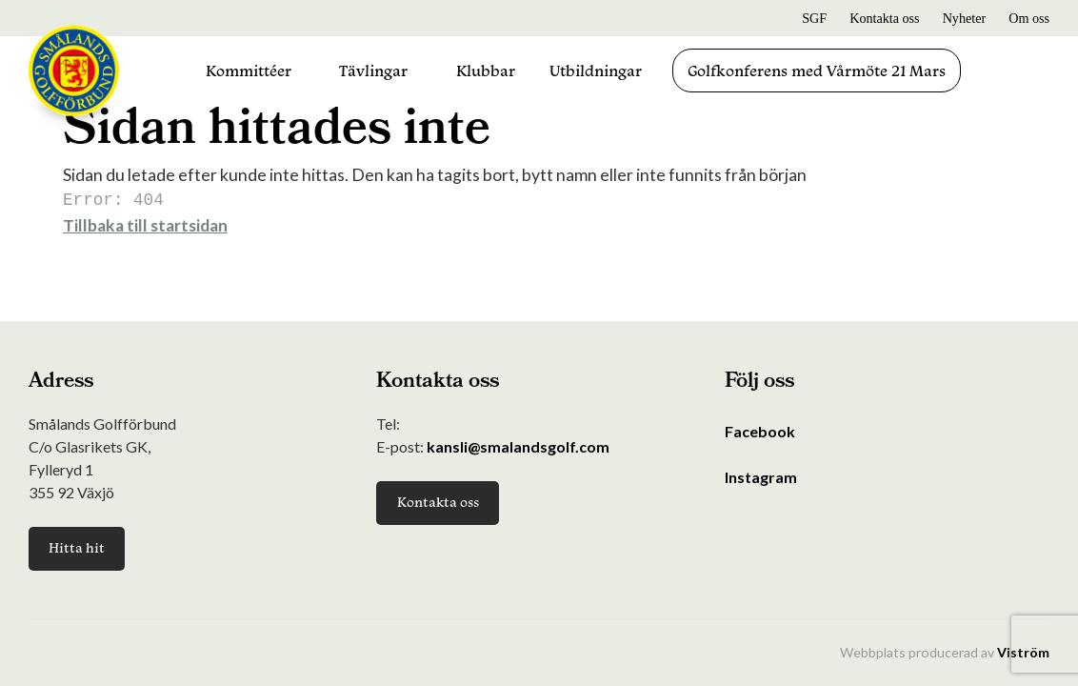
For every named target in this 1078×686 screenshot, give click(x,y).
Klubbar (485, 70)
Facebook (760, 431)
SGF (814, 18)
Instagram (761, 477)
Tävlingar (373, 70)
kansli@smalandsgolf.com (518, 446)
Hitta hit (77, 547)
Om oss (1028, 18)
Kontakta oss (884, 18)
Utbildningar (595, 70)
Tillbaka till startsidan (145, 223)
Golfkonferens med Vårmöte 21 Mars (817, 70)
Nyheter (965, 18)
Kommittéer (248, 70)
